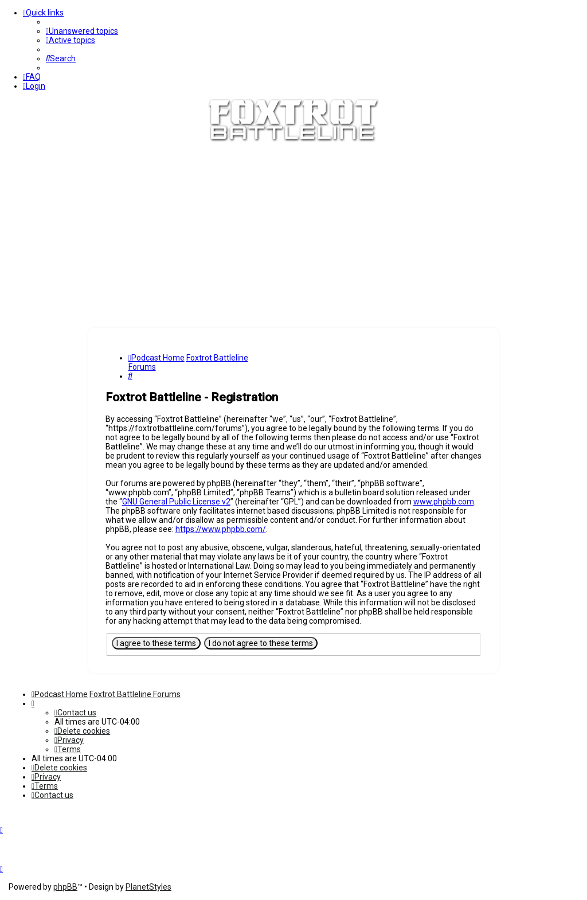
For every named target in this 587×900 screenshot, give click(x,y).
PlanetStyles (148, 886)
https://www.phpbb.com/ (220, 529)
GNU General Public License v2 (176, 501)
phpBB (65, 886)
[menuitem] (82, 31)
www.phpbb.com (443, 501)
